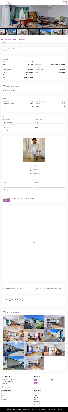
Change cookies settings (44, 409)
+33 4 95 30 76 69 (8, 386)
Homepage (8, 3)
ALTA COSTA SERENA (9, 376)
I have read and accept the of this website (19, 198)
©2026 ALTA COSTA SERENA (13, 409)
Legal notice (26, 409)
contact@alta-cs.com (9, 387)
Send (6, 200)
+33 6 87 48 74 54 (36, 169)
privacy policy (22, 198)
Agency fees (33, 409)
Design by (57, 409)
